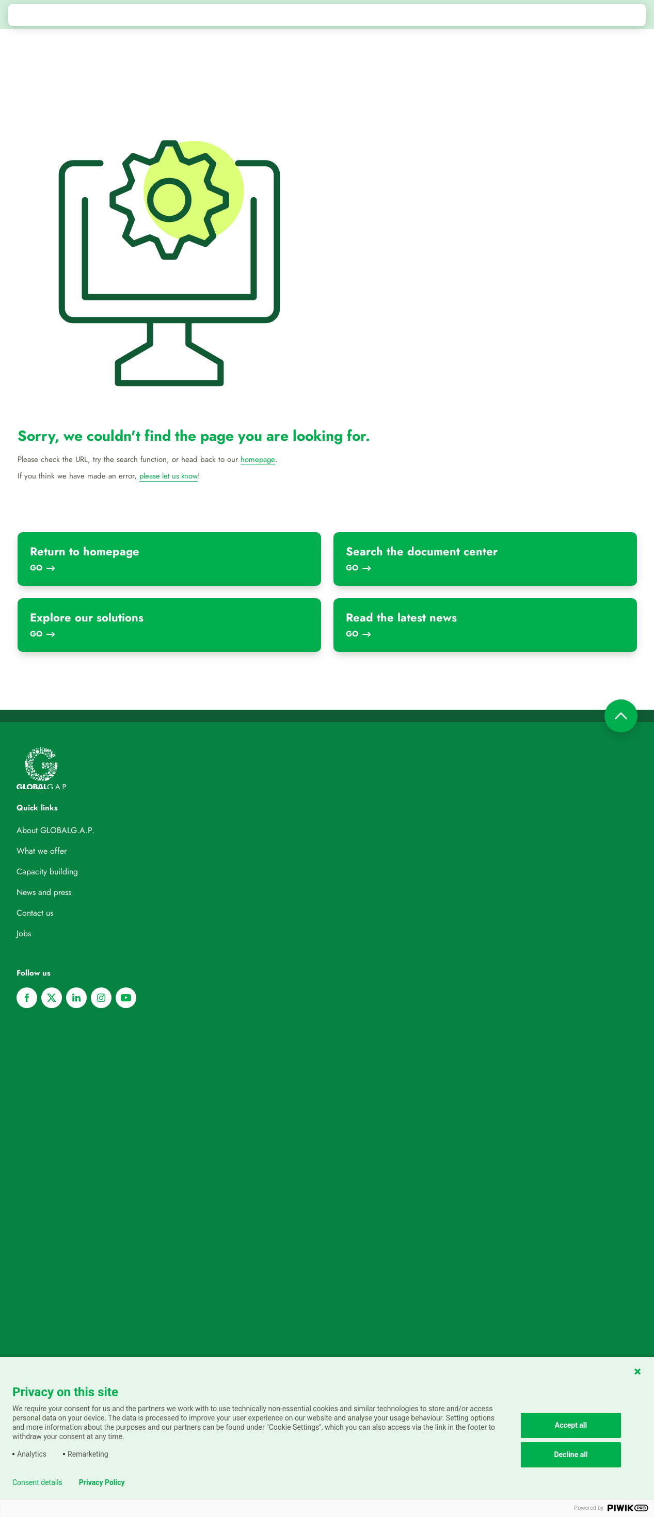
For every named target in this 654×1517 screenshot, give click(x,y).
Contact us (35, 912)
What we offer (42, 850)
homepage (258, 459)
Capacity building (47, 871)
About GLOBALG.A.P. (55, 830)
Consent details (37, 1482)
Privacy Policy (102, 1482)
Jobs (24, 933)
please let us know (169, 476)
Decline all (570, 1454)
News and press (44, 892)
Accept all (571, 1425)
